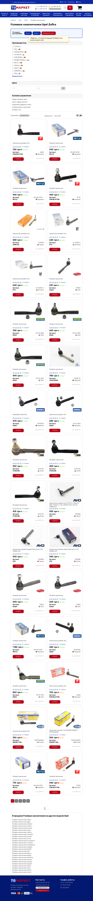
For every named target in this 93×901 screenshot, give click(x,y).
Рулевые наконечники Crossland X (23, 841)
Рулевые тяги (16, 110)
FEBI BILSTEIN (20, 52)
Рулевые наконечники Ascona (22, 828)
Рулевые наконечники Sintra (21, 866)
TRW (17, 73)
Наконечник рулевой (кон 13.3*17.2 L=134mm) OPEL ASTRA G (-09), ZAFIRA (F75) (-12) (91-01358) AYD (64, 505)
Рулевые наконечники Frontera (22, 843)
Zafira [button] (36, 33)
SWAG (18, 68)
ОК (63, 88)
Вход (78, 2)
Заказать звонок (42, 887)
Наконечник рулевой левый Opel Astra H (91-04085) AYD (64, 550)
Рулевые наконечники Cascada (22, 834)
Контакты (71, 2)
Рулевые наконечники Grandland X (23, 845)
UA (65, 2)
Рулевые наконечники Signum (22, 864)
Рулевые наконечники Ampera (22, 824)
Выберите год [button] (48, 33)
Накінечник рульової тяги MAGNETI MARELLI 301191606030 (63, 731)
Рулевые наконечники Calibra (22, 832)
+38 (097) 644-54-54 (42, 882)
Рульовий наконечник (20, 460)
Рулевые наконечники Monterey (22, 857)
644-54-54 (41, 6)
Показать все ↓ (17, 76)
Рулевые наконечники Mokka (21, 855)
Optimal (18, 65)
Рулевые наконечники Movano (22, 859)
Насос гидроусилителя (19, 102)
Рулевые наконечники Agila (21, 822)
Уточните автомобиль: (17, 33)
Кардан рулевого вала (19, 99)
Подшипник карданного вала (21, 104)
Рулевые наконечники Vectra (21, 870)
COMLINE (16, 46)
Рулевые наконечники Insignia (22, 847)
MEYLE (18, 63)
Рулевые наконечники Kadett (21, 849)
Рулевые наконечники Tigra (21, 868)
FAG (17, 49)
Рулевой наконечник (56, 143)
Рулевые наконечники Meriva (21, 853)
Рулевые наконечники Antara (21, 826)
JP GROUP (19, 55)
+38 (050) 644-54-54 (42, 885)
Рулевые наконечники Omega (22, 862)
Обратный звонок (55, 8)
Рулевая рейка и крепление (21, 107)
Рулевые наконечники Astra (21, 830)
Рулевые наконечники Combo (22, 836)
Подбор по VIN (42, 890)
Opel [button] (28, 33)
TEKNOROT (19, 71)
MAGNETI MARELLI (21, 60)
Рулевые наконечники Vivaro (21, 872)
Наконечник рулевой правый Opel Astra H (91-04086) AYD (28, 550)
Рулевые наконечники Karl (21, 851)
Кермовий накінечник (20, 414)
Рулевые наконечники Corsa (21, 838)
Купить (18, 159)
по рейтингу (24, 115)
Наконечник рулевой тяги (21, 143)
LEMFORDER (20, 57)
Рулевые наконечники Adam (21, 820)
